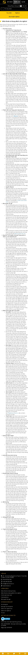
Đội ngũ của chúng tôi (7, 606)
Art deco (10, 2)
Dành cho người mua (6, 608)
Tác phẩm (9, 13)
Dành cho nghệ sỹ (6, 610)
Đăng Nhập (11, 6)
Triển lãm (17, 2)
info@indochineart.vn (13, 413)
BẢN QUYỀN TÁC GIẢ (19, 233)
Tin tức (3, 612)
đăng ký (16, 116)
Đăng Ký (17, 6)
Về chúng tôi (4, 604)
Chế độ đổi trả (4, 597)
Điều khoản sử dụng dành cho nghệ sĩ (11, 593)
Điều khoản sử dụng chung (8, 591)
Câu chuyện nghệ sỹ (14, 16)
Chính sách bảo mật (6, 595)
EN (26, 6)
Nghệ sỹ (17, 13)
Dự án (23, 2)
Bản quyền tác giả (5, 599)
